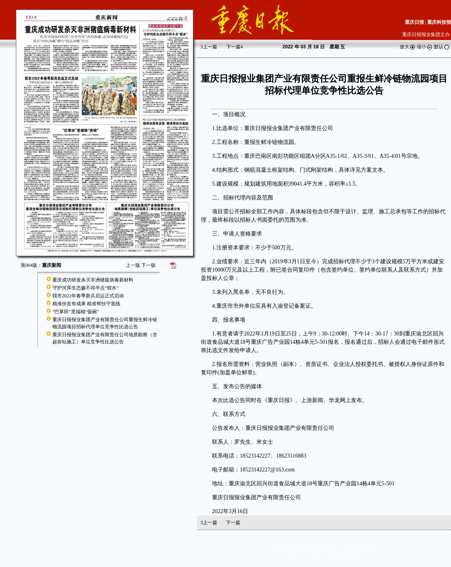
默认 (442, 47)
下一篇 (234, 47)
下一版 (148, 265)
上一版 (133, 265)
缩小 (425, 47)
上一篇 (208, 47)
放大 (408, 47)
